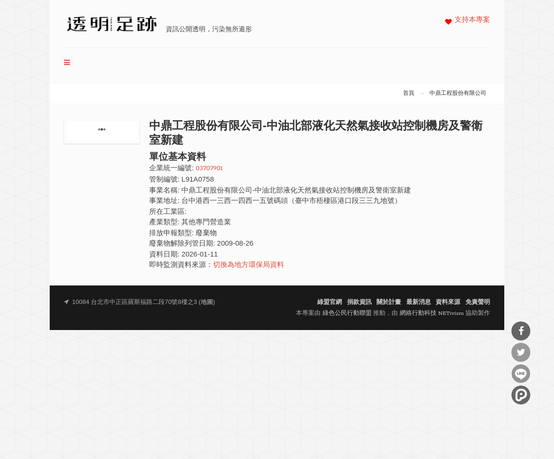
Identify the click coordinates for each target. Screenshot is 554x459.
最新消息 (418, 302)
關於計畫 (388, 302)
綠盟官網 (329, 302)
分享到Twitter (520, 352)
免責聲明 (477, 302)
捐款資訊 (359, 302)
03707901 (209, 169)
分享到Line (520, 373)
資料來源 (448, 302)
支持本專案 (472, 20)
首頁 (408, 93)
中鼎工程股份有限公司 (457, 93)
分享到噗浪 (520, 395)
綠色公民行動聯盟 (347, 313)
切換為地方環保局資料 (248, 265)
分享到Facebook (520, 330)
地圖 (207, 302)
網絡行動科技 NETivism (432, 313)
